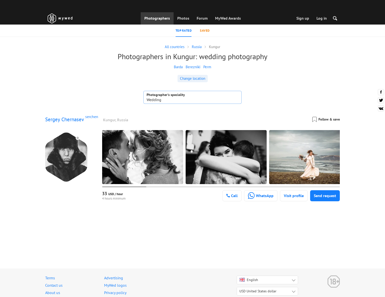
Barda (178, 67)
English (249, 280)
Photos (183, 18)
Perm (207, 67)
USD (257, 291)
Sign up (302, 18)
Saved (205, 30)
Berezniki (193, 67)
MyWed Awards (228, 18)
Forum (202, 18)
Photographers (157, 18)
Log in (321, 18)
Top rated (184, 30)
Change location (192, 78)
